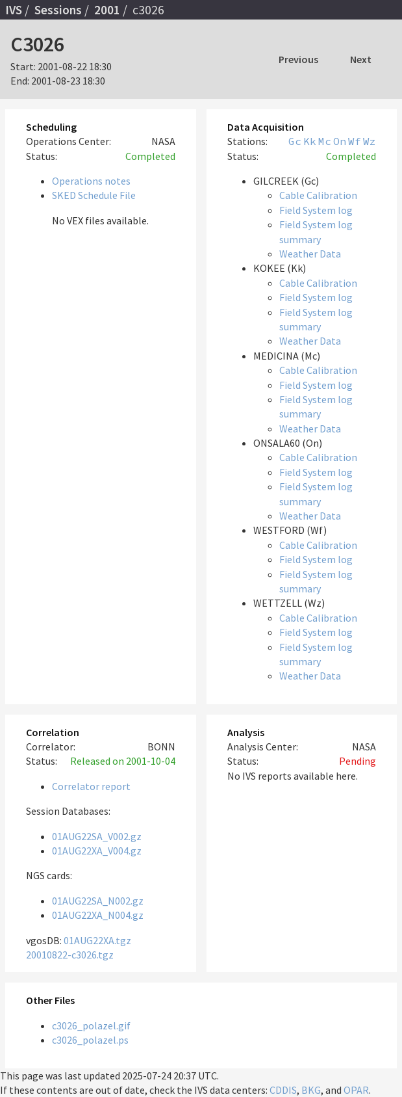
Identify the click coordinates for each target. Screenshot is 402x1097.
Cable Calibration (318, 195)
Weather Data (310, 253)
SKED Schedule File (94, 195)
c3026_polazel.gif (91, 1025)
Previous (298, 59)
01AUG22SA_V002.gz (97, 836)
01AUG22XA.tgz (97, 940)
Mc (324, 141)
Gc (294, 141)
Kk (309, 141)
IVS (13, 10)
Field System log (316, 210)
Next (360, 59)
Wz (369, 141)
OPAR (356, 1089)
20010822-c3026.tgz (70, 954)
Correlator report (91, 786)
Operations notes (91, 180)
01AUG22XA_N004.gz (98, 914)
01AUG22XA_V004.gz (97, 850)
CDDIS (283, 1089)
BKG (311, 1089)
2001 (107, 10)
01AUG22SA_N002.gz (98, 900)
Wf (354, 141)
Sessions (58, 10)
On (339, 141)
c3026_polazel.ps (90, 1039)
